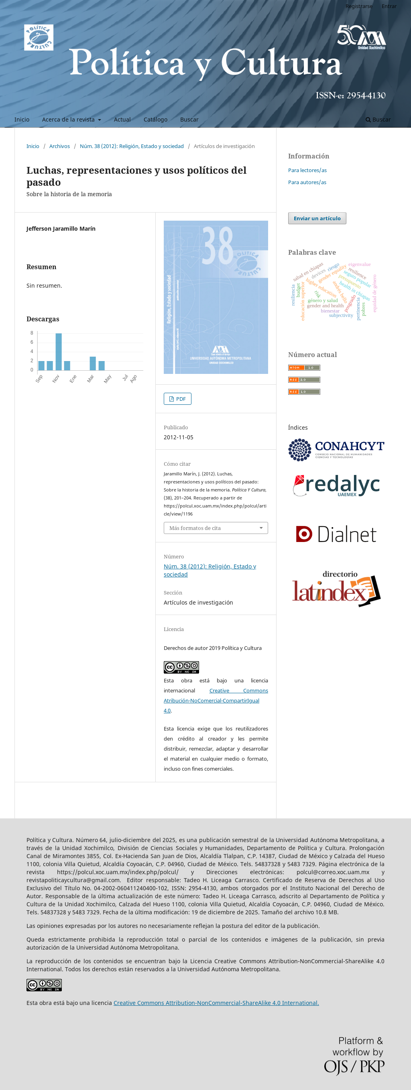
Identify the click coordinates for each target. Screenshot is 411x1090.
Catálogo (155, 119)
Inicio (21, 119)
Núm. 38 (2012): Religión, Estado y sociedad (132, 146)
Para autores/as (307, 182)
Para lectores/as (307, 170)
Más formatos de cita (195, 528)
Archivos (59, 146)
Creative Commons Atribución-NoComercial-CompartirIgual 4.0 (216, 700)
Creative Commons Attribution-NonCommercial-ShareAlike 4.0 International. (216, 1003)
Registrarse (359, 6)
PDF (180, 398)
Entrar (389, 6)
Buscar (189, 119)
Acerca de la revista (69, 119)
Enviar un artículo (317, 218)
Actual (122, 119)
